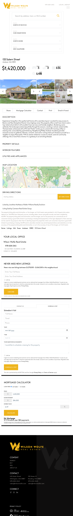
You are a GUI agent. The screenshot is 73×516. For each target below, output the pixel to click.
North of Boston (20, 25)
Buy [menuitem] (11, 454)
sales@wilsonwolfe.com (18, 475)
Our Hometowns (19, 33)
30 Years (14, 387)
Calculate (11, 413)
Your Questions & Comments (13, 342)
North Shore (18, 41)
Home (3, 228)
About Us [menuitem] (13, 459)
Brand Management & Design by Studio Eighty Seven (25, 510)
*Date (5, 327)
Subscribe (11, 292)
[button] (58, 15)
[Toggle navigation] (68, 8)
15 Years (21, 387)
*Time (5, 334)
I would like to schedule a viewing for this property (36, 348)
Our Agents (14, 251)
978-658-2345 (48, 4)
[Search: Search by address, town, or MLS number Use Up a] (33, 15)
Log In (61, 4)
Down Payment (8, 397)
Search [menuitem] (12, 452)
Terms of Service (48, 372)
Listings (9, 228)
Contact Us (7, 251)
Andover (25, 228)
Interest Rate (8, 404)
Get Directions (64, 197)
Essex (19, 228)
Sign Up (67, 4)
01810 (31, 228)
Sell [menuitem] (11, 457)
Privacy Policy (24, 286)
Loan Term (7, 386)
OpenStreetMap (61, 187)
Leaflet (53, 187)
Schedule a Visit (52, 306)
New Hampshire (18, 49)
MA (14, 228)
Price (5, 391)
